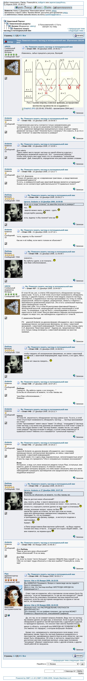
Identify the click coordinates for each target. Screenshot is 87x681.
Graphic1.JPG (28, 108)
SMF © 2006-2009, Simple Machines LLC (54, 678)
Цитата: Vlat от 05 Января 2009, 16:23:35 (41, 581)
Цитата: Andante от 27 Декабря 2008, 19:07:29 (43, 490)
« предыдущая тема (76, 29)
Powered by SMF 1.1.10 (26, 678)
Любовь (8, 195)
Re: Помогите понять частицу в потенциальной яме (49, 47)
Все (24, 36)
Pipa (6, 574)
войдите (41, 2)
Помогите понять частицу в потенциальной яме (17, 30)
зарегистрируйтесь (57, 2)
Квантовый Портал (16, 21)
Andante (8, 118)
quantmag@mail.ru (53, 14)
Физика (14, 26)
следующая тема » (77, 31)
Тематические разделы (19, 24)
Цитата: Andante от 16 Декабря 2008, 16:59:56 (43, 202)
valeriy (32, 26)
